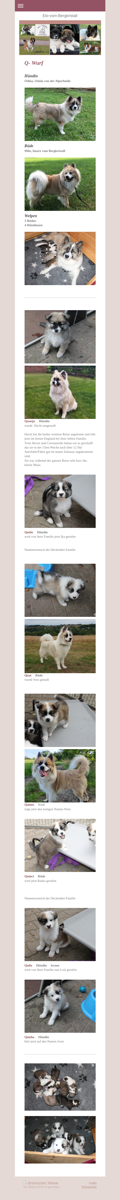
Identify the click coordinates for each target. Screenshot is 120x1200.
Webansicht (89, 1187)
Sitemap (53, 1182)
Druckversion (35, 1182)
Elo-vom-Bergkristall (60, 16)
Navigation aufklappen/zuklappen (60, 5)
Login (93, 1182)
